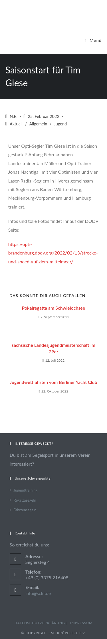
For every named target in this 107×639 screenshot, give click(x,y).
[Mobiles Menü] (93, 40)
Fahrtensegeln (24, 510)
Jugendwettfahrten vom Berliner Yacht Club (53, 382)
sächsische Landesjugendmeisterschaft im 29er (53, 348)
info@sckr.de (38, 593)
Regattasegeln (24, 500)
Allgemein (38, 123)
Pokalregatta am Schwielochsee (53, 308)
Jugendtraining (25, 490)
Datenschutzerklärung (40, 623)
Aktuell (16, 123)
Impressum (81, 623)
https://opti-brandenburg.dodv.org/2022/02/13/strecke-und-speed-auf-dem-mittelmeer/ (53, 252)
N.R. (13, 116)
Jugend (60, 123)
